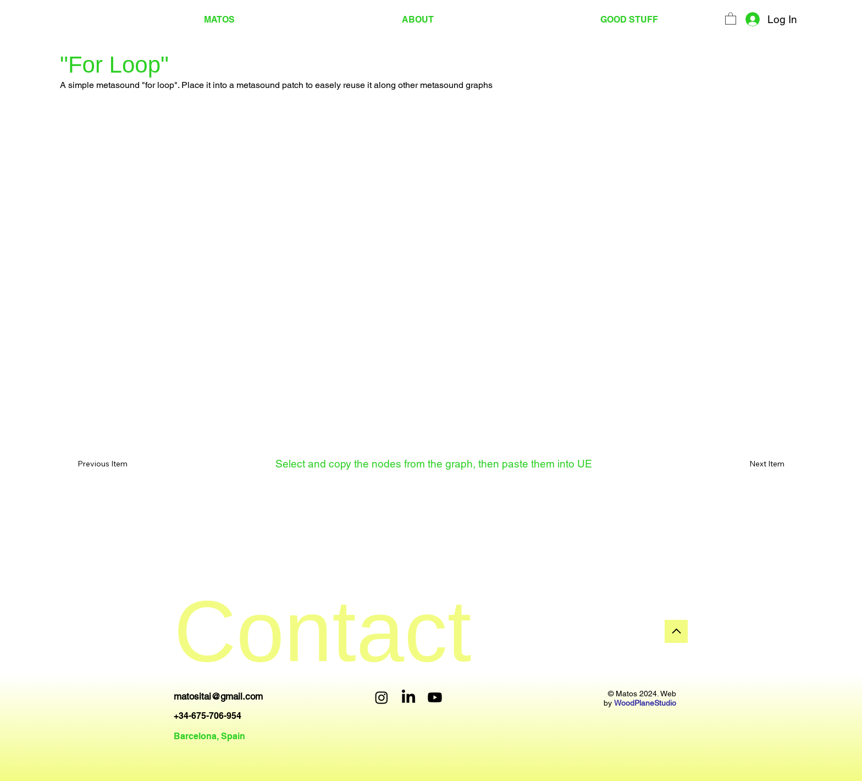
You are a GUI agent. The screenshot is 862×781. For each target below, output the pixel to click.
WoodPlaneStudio (645, 702)
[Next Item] (751, 464)
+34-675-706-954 (207, 716)
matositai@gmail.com (218, 696)
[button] (730, 18)
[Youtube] (435, 697)
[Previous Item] (110, 464)
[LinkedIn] (408, 697)
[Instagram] (381, 697)
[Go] (676, 631)
